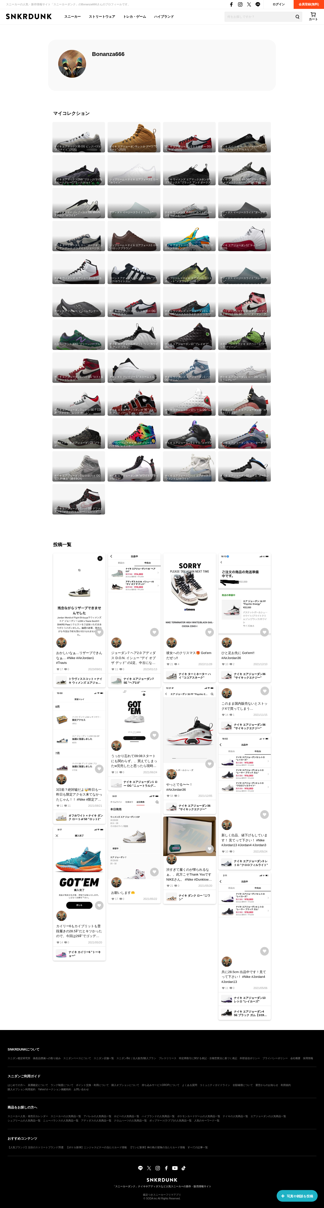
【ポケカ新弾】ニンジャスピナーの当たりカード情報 (96, 1147)
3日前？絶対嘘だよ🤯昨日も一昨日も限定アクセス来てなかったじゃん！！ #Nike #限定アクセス (79, 795)
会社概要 (295, 1058)
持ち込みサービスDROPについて (160, 1085)
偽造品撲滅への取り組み (47, 1058)
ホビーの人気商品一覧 (126, 1116)
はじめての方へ (16, 1085)
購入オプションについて (125, 1085)
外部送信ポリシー (250, 1058)
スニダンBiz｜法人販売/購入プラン (136, 1058)
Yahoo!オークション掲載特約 (54, 1089)
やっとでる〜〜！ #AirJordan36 (179, 787)
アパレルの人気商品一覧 (97, 1116)
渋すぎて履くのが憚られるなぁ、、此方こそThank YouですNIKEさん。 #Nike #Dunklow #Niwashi (188, 875)
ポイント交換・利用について (92, 1085)
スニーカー (72, 16)
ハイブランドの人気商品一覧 (158, 1116)
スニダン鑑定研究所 (19, 1058)
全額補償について (243, 1085)
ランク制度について (62, 1085)
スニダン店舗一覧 (104, 1058)
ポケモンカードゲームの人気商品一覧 (198, 1116)
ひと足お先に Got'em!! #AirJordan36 (237, 655)
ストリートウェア (102, 16)
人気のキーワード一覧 (206, 1120)
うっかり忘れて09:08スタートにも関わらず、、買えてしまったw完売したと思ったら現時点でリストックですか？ (134, 761)
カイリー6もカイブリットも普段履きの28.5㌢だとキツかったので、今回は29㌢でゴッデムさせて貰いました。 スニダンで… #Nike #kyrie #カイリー (79, 931)
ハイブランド (164, 16)
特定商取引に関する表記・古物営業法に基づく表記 (208, 1058)
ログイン (279, 4)
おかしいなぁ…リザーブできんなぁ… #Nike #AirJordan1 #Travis (79, 658)
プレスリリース (167, 1058)
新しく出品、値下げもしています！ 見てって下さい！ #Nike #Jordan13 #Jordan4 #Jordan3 (244, 840)
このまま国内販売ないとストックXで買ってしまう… (244, 706)
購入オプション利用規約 (21, 1089)
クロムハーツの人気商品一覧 (130, 1120)
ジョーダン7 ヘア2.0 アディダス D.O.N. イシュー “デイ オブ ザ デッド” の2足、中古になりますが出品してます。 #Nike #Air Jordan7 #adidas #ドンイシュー (133, 658)
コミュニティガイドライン (215, 1085)
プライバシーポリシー (275, 1058)
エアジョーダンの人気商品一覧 (268, 1116)
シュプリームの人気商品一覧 (24, 1120)
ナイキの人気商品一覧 (235, 1116)
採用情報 (308, 1058)
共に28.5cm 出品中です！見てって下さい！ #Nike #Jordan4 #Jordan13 (243, 977)
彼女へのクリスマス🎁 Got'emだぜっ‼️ (188, 655)
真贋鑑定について (38, 1085)
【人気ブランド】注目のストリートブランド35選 (36, 1147)
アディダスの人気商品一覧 (96, 1120)
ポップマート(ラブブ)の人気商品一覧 (170, 1120)
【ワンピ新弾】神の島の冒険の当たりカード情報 (157, 1147)
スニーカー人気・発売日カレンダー (28, 1116)
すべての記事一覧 (198, 1147)
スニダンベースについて (77, 1058)
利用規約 (286, 1085)
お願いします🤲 (123, 893)
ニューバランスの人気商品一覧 (60, 1120)
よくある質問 (189, 1085)
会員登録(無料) (309, 4)
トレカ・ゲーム (134, 16)
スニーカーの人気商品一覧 (66, 1116)
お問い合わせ (81, 1089)
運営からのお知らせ (266, 1085)
